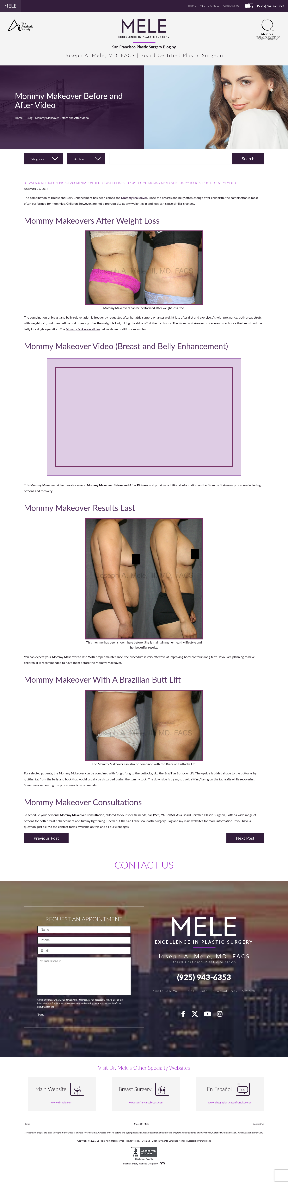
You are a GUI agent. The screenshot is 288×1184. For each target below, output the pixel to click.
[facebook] (185, 1015)
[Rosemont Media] (161, 1163)
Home (192, 5)
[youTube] (210, 1015)
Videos (232, 183)
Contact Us (231, 5)
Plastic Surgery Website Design (139, 1163)
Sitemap (146, 1140)
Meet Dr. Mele (209, 5)
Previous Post (46, 838)
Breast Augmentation (41, 183)
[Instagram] (222, 1015)
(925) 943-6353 (204, 977)
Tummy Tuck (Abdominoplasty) (202, 183)
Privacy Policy (133, 1140)
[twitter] (197, 1015)
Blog (29, 117)
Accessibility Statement (199, 1140)
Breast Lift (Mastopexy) (119, 183)
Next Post (245, 838)
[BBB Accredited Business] (144, 1153)
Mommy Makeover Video (83, 329)
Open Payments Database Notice (168, 1140)
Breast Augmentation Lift (79, 183)
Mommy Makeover (162, 183)
